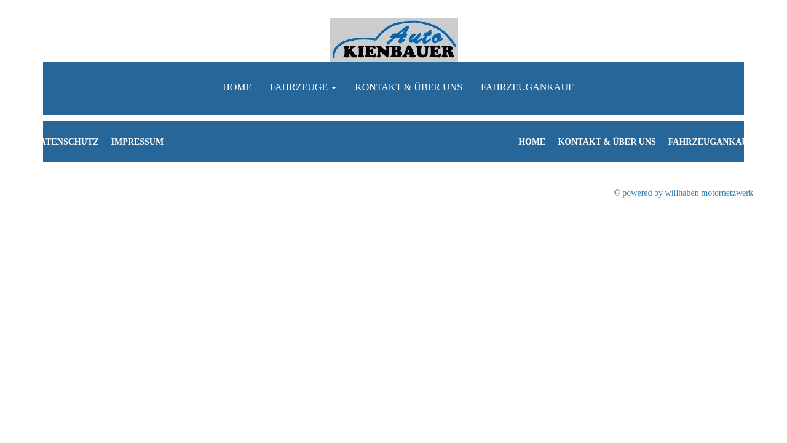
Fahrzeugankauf (527, 87)
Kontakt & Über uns (408, 87)
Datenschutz (66, 141)
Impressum (137, 141)
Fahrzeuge (303, 87)
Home (237, 87)
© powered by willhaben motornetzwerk (683, 193)
